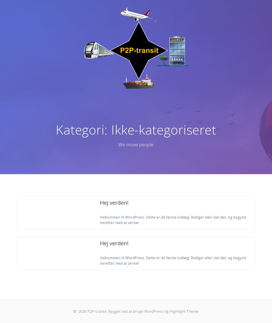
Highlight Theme (184, 311)
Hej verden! (114, 202)
